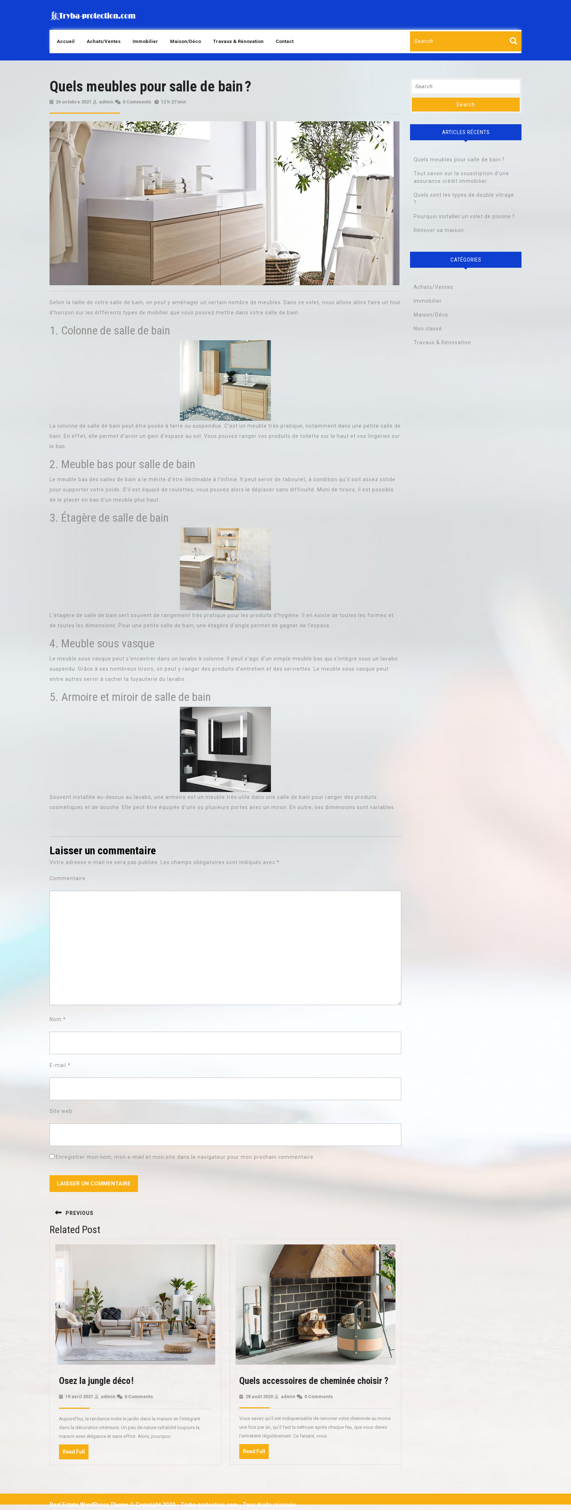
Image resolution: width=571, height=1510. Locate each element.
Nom (58, 1019)
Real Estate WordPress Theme (89, 1504)
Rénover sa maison (439, 230)
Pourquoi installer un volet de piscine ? (464, 216)
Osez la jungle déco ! (96, 1381)
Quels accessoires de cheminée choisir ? (313, 1381)
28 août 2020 (259, 1396)
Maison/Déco (185, 41)
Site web (61, 1111)
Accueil (66, 41)
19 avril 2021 (79, 1396)
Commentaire (68, 878)
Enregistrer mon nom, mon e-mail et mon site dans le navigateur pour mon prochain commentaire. (185, 1157)
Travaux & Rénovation (238, 41)
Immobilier (145, 41)
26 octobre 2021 (73, 102)
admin (106, 102)
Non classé (428, 329)
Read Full (75, 1453)
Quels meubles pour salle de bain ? (459, 159)
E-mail (60, 1065)
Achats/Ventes (104, 41)
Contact (285, 41)
